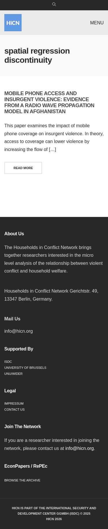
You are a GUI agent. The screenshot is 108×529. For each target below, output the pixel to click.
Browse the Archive (22, 480)
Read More (23, 168)
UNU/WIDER (13, 373)
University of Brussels (25, 367)
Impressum (14, 403)
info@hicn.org (79, 448)
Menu (97, 22)
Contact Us (14, 409)
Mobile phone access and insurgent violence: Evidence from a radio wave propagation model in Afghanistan (49, 102)
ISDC (8, 361)
